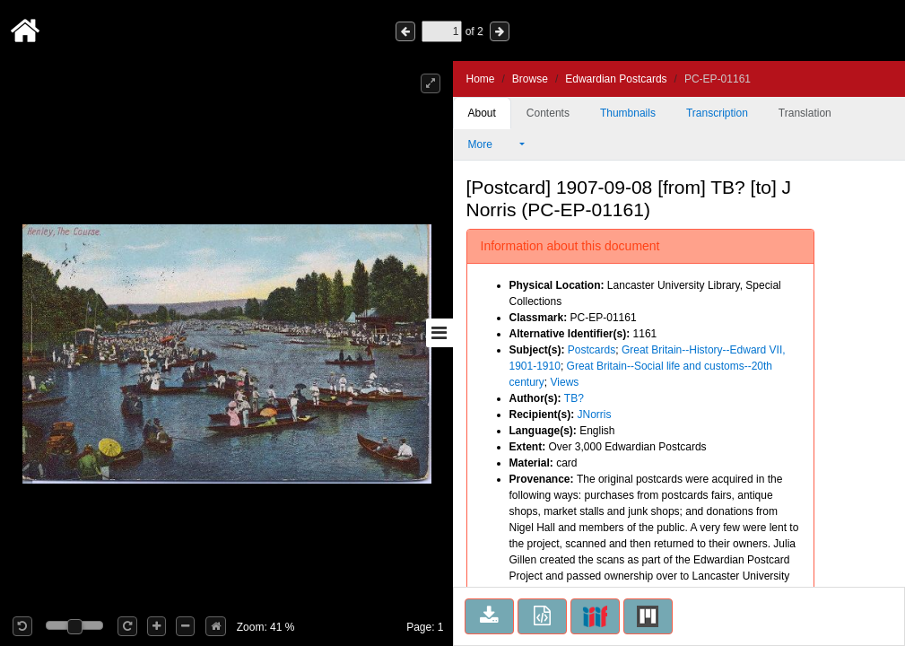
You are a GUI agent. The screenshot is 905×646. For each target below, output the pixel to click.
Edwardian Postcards (615, 79)
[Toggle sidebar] (439, 333)
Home (480, 79)
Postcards (591, 350)
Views (565, 382)
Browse (530, 79)
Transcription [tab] (717, 113)
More (492, 144)
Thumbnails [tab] (628, 113)
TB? (574, 398)
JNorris (595, 414)
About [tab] (482, 113)
